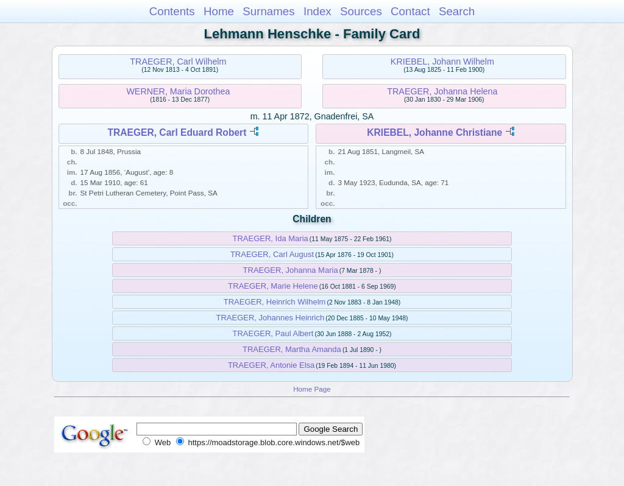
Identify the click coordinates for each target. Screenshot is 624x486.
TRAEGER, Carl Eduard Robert (176, 132)
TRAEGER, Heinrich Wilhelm (275, 301)
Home (219, 11)
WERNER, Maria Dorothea (178, 91)
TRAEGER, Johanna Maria (290, 270)
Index (317, 11)
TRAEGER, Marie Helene (272, 286)
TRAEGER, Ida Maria (270, 238)
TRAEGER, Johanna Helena (442, 91)
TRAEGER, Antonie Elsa (271, 365)
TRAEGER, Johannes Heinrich (270, 317)
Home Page (312, 389)
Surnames (268, 11)
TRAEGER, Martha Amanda (292, 349)
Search (457, 11)
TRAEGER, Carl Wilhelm (178, 61)
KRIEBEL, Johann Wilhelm (442, 61)
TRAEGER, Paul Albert (273, 333)
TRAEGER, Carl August (272, 254)
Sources (361, 11)
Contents (172, 11)
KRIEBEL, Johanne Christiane (434, 132)
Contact (410, 11)
